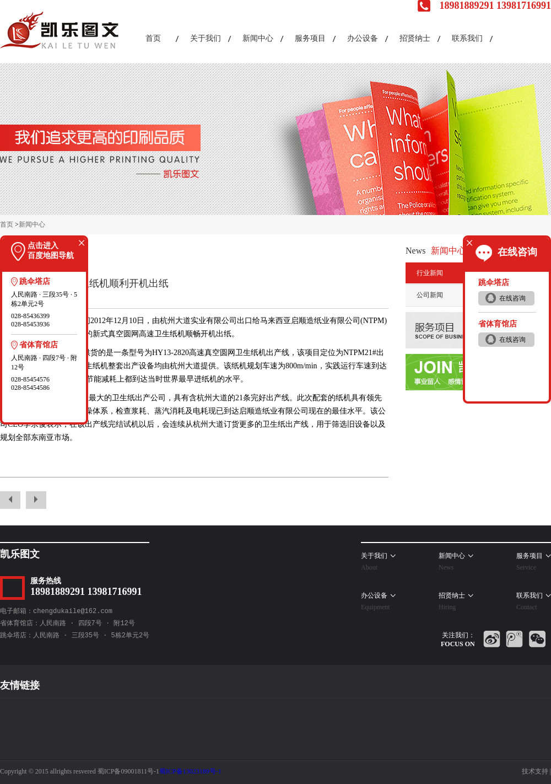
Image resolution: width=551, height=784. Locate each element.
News (415, 250)
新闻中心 (32, 224)
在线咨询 (517, 251)
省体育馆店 (38, 345)
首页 (6, 224)
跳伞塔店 (34, 281)
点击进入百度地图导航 (51, 250)
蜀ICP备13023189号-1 (190, 771)
